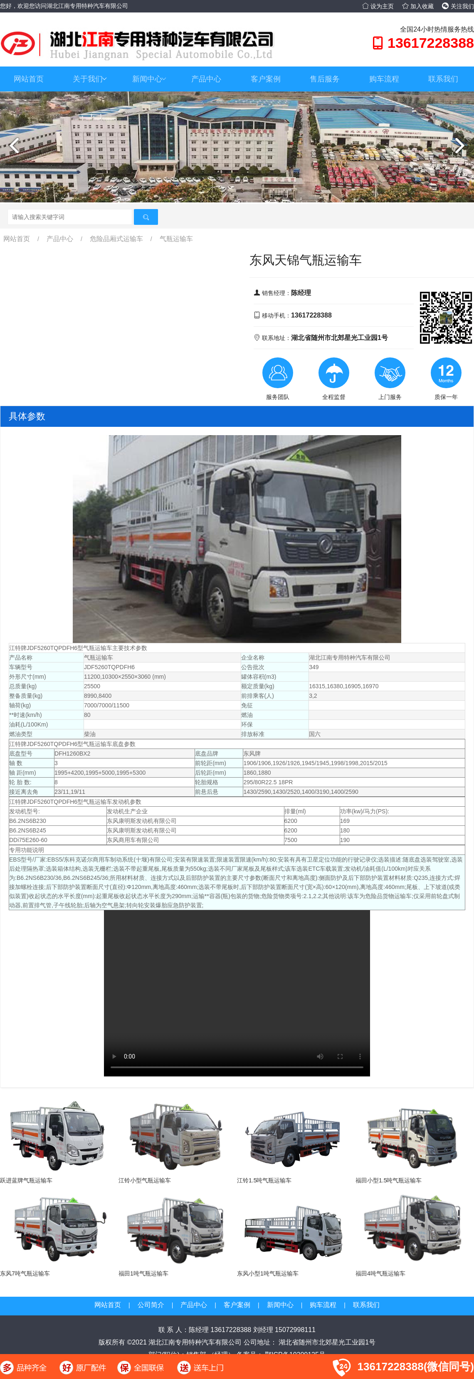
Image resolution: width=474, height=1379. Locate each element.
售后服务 (325, 79)
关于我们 (90, 78)
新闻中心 (149, 78)
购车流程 (384, 79)
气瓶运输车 (176, 238)
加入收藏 (418, 6)
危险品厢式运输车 (116, 238)
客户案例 (266, 79)
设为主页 (378, 6)
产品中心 (206, 79)
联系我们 (443, 79)
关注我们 (458, 6)
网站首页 (29, 79)
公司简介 (151, 1304)
